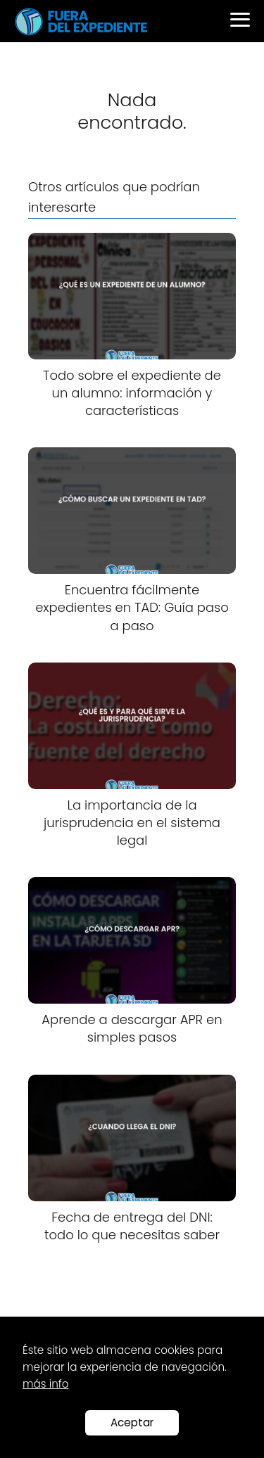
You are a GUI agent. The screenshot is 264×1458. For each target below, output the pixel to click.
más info (45, 1383)
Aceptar (132, 1422)
